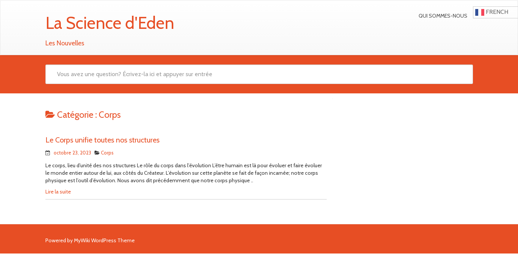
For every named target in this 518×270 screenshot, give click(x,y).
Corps (107, 153)
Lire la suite (58, 191)
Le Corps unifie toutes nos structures (102, 139)
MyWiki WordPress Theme (104, 240)
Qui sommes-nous (443, 15)
